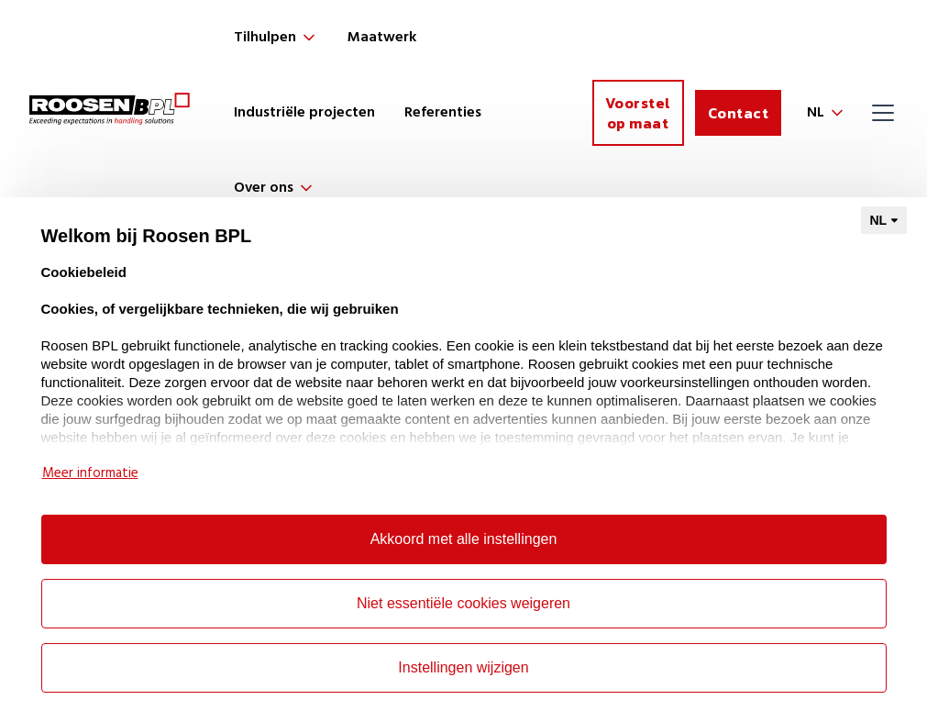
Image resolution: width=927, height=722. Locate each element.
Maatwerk (382, 38)
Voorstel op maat (638, 113)
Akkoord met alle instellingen (463, 539)
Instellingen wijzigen (463, 667)
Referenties (442, 113)
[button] (276, 37)
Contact (738, 113)
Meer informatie (90, 473)
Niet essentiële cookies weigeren (463, 603)
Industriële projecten (304, 113)
